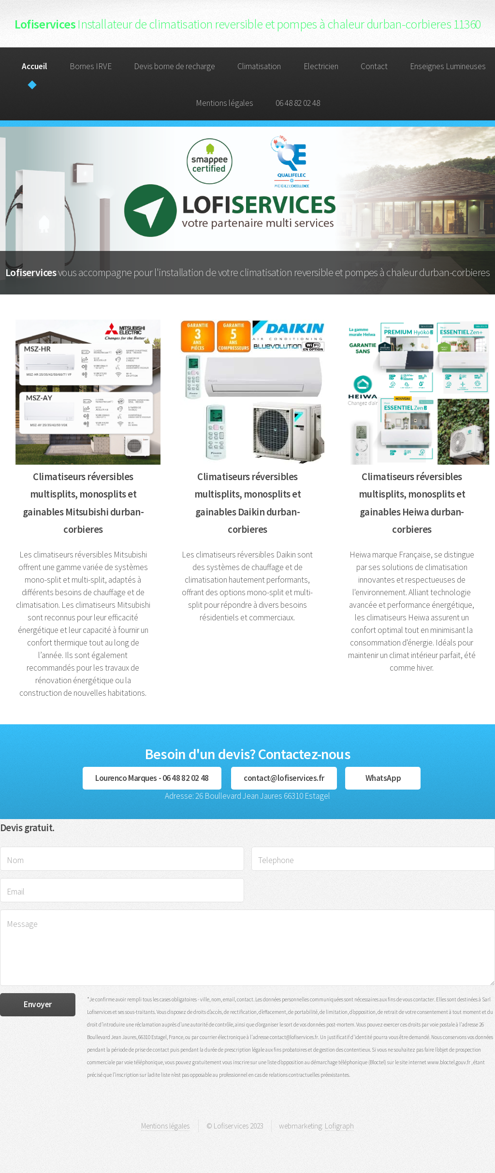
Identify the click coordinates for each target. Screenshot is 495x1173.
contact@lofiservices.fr (284, 778)
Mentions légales (224, 103)
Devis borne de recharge (174, 66)
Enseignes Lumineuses (448, 66)
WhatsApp (383, 778)
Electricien (321, 66)
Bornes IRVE (91, 66)
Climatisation (259, 66)
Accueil (34, 66)
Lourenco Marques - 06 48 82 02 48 (152, 778)
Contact (374, 66)
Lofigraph (339, 1125)
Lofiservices (248, 24)
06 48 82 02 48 (298, 103)
